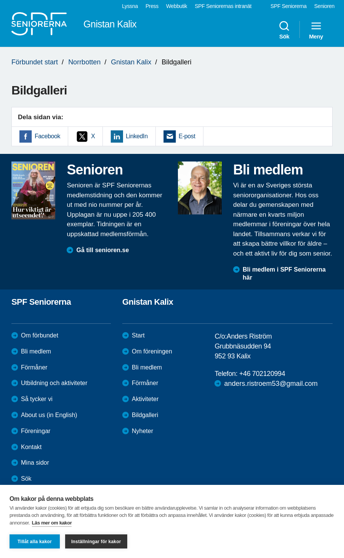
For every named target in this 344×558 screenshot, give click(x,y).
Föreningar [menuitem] (35, 431)
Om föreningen (152, 351)
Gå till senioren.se (102, 250)
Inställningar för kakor (96, 541)
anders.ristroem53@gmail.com (270, 383)
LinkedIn (136, 136)
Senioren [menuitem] (324, 6)
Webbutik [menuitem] (176, 6)
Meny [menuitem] (316, 29)
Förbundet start (34, 62)
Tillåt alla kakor (35, 541)
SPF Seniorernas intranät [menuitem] (223, 6)
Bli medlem (36, 351)
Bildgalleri (145, 415)
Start (138, 335)
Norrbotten (84, 62)
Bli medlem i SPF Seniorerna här (284, 273)
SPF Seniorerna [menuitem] (288, 6)
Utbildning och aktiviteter (54, 383)
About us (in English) (49, 415)
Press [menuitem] (152, 6)
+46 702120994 (262, 373)
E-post (187, 136)
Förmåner (34, 367)
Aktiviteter (145, 399)
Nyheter (142, 431)
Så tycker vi (37, 399)
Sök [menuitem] (284, 29)
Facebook (47, 136)
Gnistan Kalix (131, 62)
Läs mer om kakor (52, 523)
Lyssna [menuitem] (130, 6)
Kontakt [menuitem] (31, 447)
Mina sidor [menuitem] (35, 462)
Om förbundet (39, 335)
